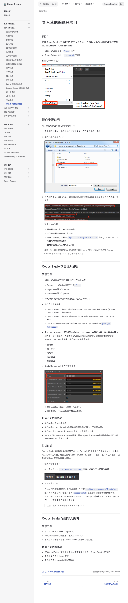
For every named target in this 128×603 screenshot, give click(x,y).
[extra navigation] (98, 4)
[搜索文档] (48, 4)
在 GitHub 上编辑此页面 (53, 572)
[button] (17, 11)
